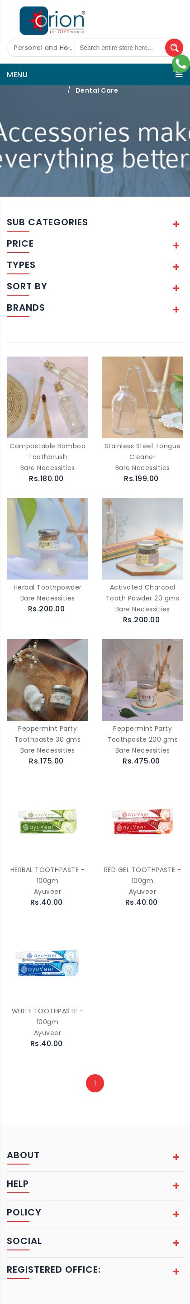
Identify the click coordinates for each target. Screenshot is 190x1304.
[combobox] (41, 47)
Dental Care (97, 90)
